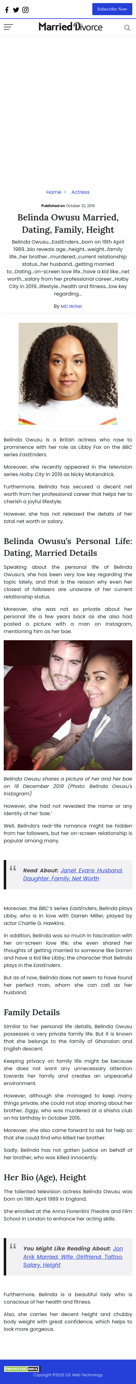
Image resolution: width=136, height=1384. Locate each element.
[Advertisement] (68, 104)
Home (53, 192)
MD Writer (71, 306)
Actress (80, 192)
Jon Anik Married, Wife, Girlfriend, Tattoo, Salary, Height (73, 1257)
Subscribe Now (112, 9)
